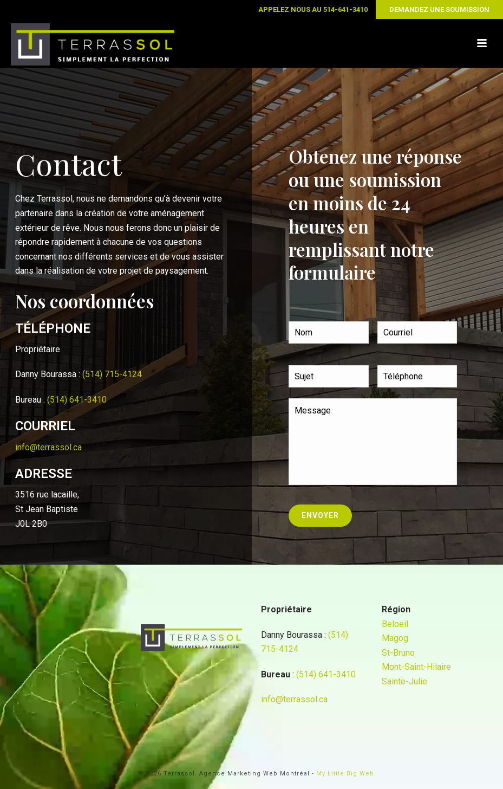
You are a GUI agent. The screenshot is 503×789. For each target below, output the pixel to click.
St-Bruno (398, 653)
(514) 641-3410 (77, 399)
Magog (395, 638)
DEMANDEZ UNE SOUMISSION (439, 9)
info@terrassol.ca (48, 447)
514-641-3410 (345, 9)
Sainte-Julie (404, 681)
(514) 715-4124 (112, 374)
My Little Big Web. (346, 773)
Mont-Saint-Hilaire (416, 667)
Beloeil (395, 624)
